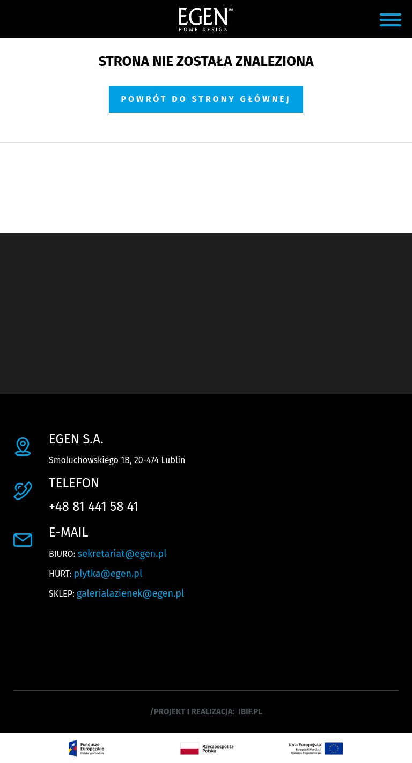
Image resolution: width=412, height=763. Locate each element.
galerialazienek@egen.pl (130, 593)
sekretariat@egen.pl (122, 554)
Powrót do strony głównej (206, 99)
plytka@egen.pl (108, 573)
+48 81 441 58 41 (94, 506)
